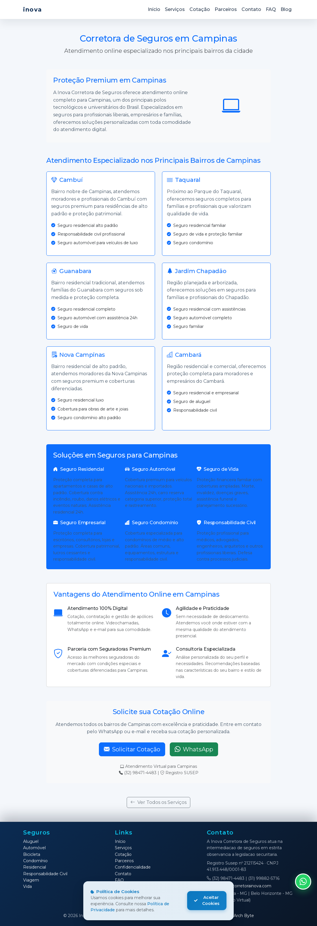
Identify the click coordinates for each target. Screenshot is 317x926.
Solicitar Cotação (132, 749)
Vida (27, 886)
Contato (251, 9)
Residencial (34, 867)
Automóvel (34, 847)
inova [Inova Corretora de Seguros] (32, 9)
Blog (286, 9)
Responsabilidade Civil (45, 873)
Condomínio (35, 860)
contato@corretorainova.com (239, 885)
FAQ (271, 9)
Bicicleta (31, 854)
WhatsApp (194, 749)
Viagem (31, 880)
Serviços (175, 9)
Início (154, 9)
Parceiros (226, 9)
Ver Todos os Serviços (158, 802)
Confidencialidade (133, 867)
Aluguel (30, 841)
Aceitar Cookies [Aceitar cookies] (207, 900)
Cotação (199, 9)
